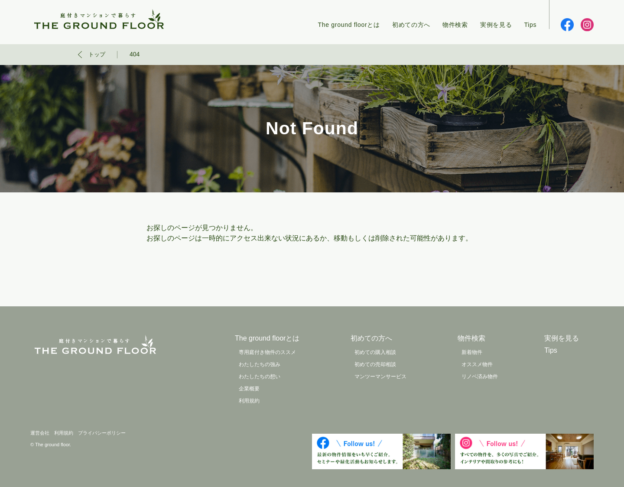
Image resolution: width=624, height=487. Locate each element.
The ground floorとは (349, 24)
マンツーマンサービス (380, 376)
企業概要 (249, 389)
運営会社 (39, 432)
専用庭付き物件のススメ (267, 352)
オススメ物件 (477, 364)
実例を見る (496, 24)
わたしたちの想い (259, 376)
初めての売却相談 (375, 364)
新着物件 (472, 352)
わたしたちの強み (259, 364)
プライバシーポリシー (102, 432)
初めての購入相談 (375, 352)
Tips (530, 24)
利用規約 (249, 401)
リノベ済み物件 (480, 376)
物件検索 (455, 24)
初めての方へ (411, 24)
